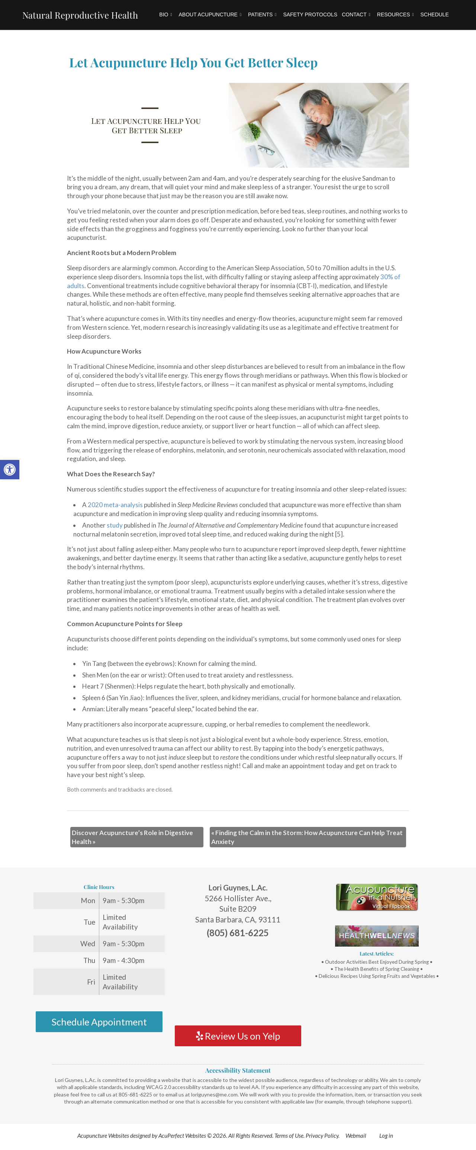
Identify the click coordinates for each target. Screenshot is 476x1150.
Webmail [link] (355, 1135)
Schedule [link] (435, 14)
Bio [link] (165, 14)
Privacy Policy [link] (322, 1135)
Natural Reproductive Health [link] (80, 15)
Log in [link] (386, 1135)
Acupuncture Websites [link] (103, 1135)
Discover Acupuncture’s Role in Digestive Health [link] (132, 837)
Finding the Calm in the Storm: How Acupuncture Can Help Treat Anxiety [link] (307, 837)
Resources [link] (395, 14)
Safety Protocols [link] (310, 14)
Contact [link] (356, 14)
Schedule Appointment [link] (99, 1021)
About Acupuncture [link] (209, 14)
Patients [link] (262, 14)
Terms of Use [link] (288, 1135)
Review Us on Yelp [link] (238, 1035)
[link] (9, 469)
